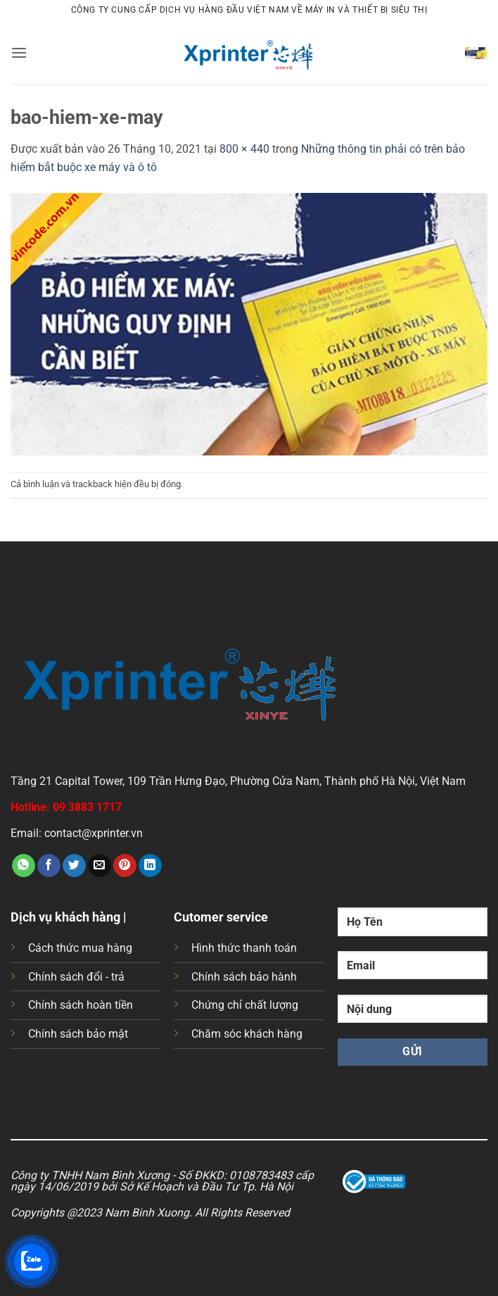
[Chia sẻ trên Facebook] (48, 866)
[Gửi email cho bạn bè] (99, 866)
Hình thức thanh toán (244, 948)
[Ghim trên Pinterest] (124, 866)
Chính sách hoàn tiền (80, 1005)
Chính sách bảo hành (244, 976)
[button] (19, 52)
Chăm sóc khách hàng (246, 1033)
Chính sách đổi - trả (76, 976)
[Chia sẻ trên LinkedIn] (150, 866)
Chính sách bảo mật (78, 1033)
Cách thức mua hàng (80, 948)
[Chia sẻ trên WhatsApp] (23, 866)
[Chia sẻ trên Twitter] (74, 866)
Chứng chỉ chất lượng (244, 1005)
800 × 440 (244, 149)
